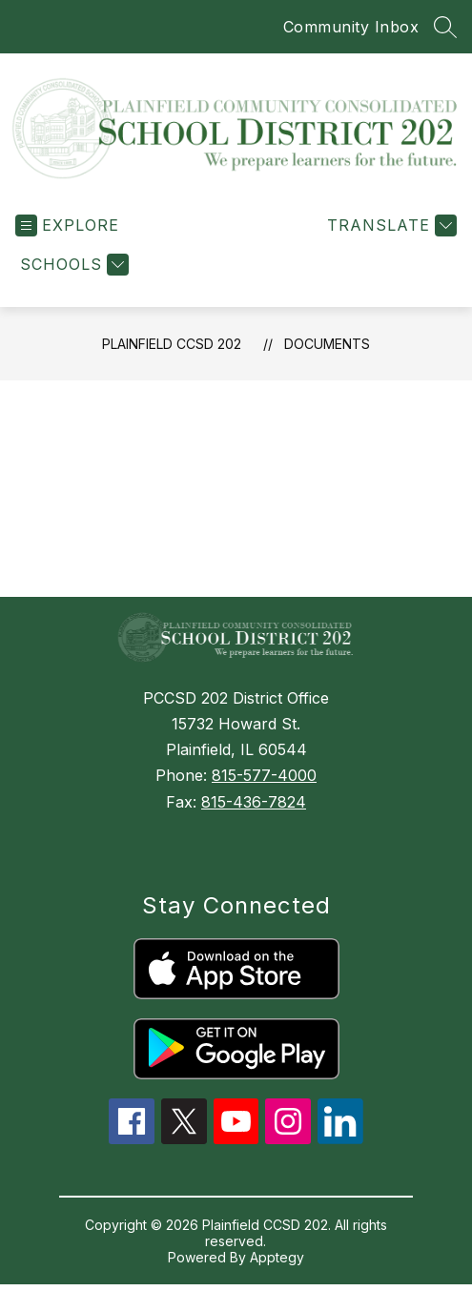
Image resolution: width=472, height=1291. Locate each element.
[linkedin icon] (340, 1138)
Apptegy (277, 1257)
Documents (327, 344)
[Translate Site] (389, 225)
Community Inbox (351, 26)
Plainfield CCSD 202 (171, 344)
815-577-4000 (264, 775)
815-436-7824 (253, 801)
